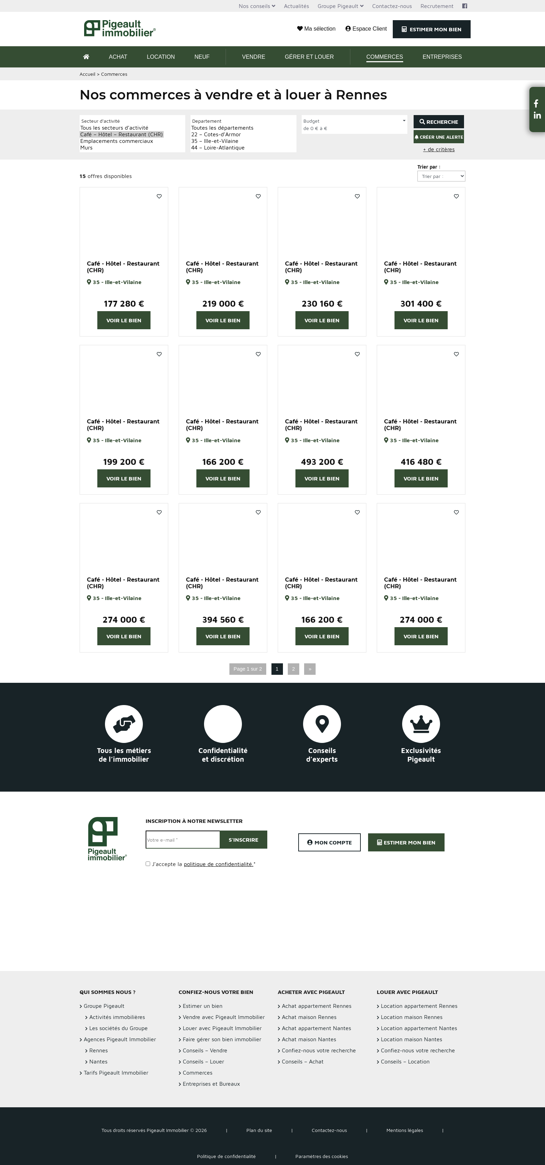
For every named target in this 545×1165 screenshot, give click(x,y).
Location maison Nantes (411, 1039)
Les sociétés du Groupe (118, 1028)
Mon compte (329, 842)
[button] (537, 103)
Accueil (87, 74)
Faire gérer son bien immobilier (222, 1039)
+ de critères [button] (439, 149)
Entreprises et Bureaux (211, 1084)
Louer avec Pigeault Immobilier (222, 1028)
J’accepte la (204, 864)
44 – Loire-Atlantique (222, 147)
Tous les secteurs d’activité (122, 127)
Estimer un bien (202, 1006)
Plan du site (259, 1130)
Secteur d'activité (100, 121)
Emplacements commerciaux (122, 141)
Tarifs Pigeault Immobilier (116, 1072)
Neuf (202, 57)
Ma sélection (316, 29)
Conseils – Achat (303, 1061)
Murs (122, 147)
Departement (206, 121)
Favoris (159, 196)
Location (161, 57)
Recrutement (437, 6)
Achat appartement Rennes (316, 1006)
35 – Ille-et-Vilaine (222, 141)
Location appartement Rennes (419, 1006)
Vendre (253, 57)
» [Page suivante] (310, 669)
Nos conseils (254, 6)
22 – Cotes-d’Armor (222, 134)
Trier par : (429, 167)
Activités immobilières (117, 1017)
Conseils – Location (405, 1061)
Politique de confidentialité (226, 1156)
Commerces (384, 57)
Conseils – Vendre (205, 1050)
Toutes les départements (222, 127)
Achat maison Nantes (309, 1039)
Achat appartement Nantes (316, 1028)
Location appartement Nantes (419, 1028)
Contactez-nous (392, 6)
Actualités (296, 6)
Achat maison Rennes (309, 1017)
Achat (118, 57)
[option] (124, 220)
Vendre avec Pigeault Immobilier (224, 1017)
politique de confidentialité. (218, 864)
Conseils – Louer (203, 1061)
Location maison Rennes (411, 1017)
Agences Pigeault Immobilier (120, 1039)
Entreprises (442, 57)
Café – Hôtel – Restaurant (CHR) (122, 134)
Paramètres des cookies (321, 1156)
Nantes (98, 1061)
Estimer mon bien (432, 29)
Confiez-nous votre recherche (319, 1050)
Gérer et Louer (309, 57)
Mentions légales (405, 1130)
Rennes (98, 1050)
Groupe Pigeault (338, 6)
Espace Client (366, 29)
